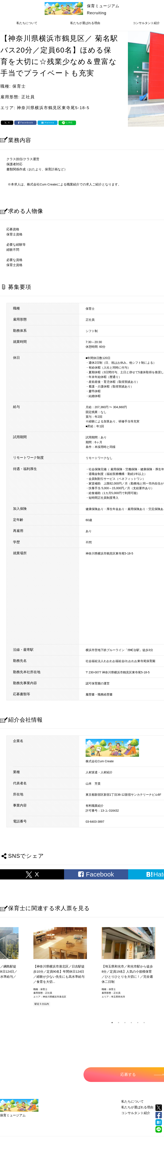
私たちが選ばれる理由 (85, 23)
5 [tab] (138, 1022)
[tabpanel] (128, 967)
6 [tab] (144, 1022)
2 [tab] (118, 1022)
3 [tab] (125, 1022)
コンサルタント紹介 (135, 1113)
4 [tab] (131, 1022)
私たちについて (26, 23)
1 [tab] (112, 1022)
